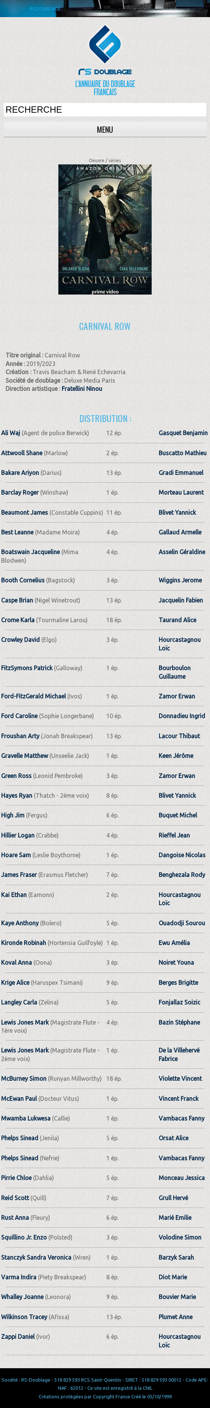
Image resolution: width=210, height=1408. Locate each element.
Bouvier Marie (177, 1296)
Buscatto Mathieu (183, 453)
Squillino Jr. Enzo (24, 1237)
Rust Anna (15, 1217)
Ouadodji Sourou (182, 923)
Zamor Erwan (177, 696)
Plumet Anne (176, 1317)
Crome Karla (18, 620)
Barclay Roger (20, 492)
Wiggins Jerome (180, 580)
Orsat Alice (173, 1138)
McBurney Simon (23, 1078)
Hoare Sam (16, 855)
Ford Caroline (19, 716)
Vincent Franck (178, 1098)
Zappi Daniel (18, 1336)
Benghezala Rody (182, 874)
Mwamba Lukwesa (26, 1118)
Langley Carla (19, 1002)
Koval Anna (16, 962)
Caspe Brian (17, 600)
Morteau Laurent (181, 492)
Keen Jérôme (176, 755)
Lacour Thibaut (179, 736)
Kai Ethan (14, 894)
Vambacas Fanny (181, 1118)
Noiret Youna (176, 962)
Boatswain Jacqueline (30, 552)
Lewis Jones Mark (25, 1022)
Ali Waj (10, 433)
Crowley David (20, 639)
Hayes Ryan (16, 795)
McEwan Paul (19, 1098)
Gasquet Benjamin (183, 433)
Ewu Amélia (174, 942)
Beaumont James (24, 512)
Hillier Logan (18, 835)
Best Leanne (17, 532)
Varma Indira (18, 1277)
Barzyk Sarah (176, 1257)
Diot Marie (173, 1277)
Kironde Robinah (23, 942)
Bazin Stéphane (179, 1022)
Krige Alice (15, 982)
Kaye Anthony (20, 923)
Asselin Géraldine (182, 552)
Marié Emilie (175, 1217)
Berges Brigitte (178, 982)
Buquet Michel (178, 815)
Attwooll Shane (21, 453)
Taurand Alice (177, 620)
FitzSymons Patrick (26, 668)
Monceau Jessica (182, 1177)
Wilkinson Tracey (24, 1317)
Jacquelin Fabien (181, 600)
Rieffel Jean (174, 835)
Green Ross (16, 775)
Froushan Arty (20, 736)
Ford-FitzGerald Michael (33, 696)
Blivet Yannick (177, 512)
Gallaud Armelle (180, 532)
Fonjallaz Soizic (179, 1002)
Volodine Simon (180, 1237)
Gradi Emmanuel (181, 472)
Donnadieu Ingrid (182, 716)
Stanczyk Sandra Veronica (36, 1257)
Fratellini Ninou (82, 388)
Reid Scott (15, 1198)
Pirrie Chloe (16, 1177)
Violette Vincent (180, 1078)
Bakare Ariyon (20, 472)
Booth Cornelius (23, 580)
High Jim (13, 815)
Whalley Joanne (22, 1296)
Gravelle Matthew (24, 755)
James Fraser (19, 874)
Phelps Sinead (19, 1138)
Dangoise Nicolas (182, 855)
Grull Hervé (173, 1198)
